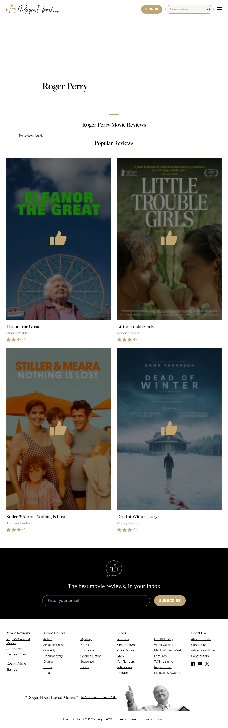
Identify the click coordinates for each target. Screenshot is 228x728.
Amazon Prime (54, 645)
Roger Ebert (163, 667)
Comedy (49, 650)
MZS (120, 656)
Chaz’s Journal (127, 645)
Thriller (84, 667)
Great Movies (126, 650)
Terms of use (127, 719)
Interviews (124, 667)
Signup (151, 9)
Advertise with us (203, 650)
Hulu (46, 673)
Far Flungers (126, 661)
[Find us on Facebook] (193, 664)
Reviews (123, 639)
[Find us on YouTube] (200, 663)
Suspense (87, 661)
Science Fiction (91, 656)
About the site (201, 639)
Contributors (200, 656)
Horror (47, 667)
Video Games (163, 645)
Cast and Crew (16, 654)
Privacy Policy (152, 719)
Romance (87, 650)
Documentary (53, 656)
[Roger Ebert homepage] (33, 9)
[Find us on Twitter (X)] (207, 664)
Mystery (86, 639)
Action (47, 639)
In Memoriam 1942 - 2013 (99, 697)
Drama (48, 661)
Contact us (198, 645)
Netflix (85, 645)
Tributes (122, 673)
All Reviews (14, 649)
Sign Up (11, 669)
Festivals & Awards (167, 673)
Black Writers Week (168, 650)
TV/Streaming (163, 661)
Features (160, 656)
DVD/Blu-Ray (163, 639)
